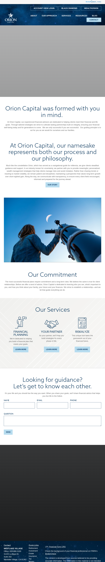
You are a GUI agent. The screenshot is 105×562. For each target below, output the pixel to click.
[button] (34, 16)
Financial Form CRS (57, 547)
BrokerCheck (50, 554)
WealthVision (91, 8)
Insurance (33, 556)
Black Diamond (69, 8)
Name (6, 400)
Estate (31, 553)
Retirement (33, 548)
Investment (33, 551)
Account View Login (44, 8)
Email (39, 400)
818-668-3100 (15, 551)
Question (8, 414)
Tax (30, 559)
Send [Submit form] (8, 432)
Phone (73, 400)
